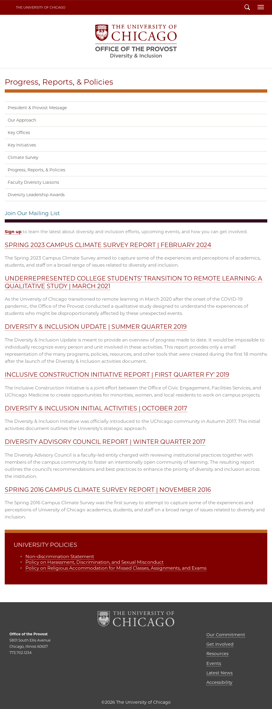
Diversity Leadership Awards (36, 194)
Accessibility (219, 682)
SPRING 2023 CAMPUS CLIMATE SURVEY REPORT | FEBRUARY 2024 (108, 245)
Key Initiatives (22, 145)
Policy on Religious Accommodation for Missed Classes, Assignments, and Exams (115, 568)
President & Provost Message (37, 107)
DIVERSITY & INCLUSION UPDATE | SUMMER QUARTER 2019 (96, 326)
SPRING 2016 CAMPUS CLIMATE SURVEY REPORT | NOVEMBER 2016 (108, 489)
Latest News (219, 673)
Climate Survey (23, 157)
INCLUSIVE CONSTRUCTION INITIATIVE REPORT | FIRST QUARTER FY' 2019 (117, 374)
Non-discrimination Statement (59, 556)
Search (247, 8)
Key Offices (19, 132)
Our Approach (22, 120)
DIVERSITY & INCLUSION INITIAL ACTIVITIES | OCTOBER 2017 (96, 408)
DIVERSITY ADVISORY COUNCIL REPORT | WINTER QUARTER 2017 (105, 441)
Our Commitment (225, 634)
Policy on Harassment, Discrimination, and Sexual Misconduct (94, 562)
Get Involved (220, 644)
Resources (217, 653)
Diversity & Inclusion (136, 41)
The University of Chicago (40, 7)
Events (213, 663)
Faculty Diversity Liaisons (33, 182)
